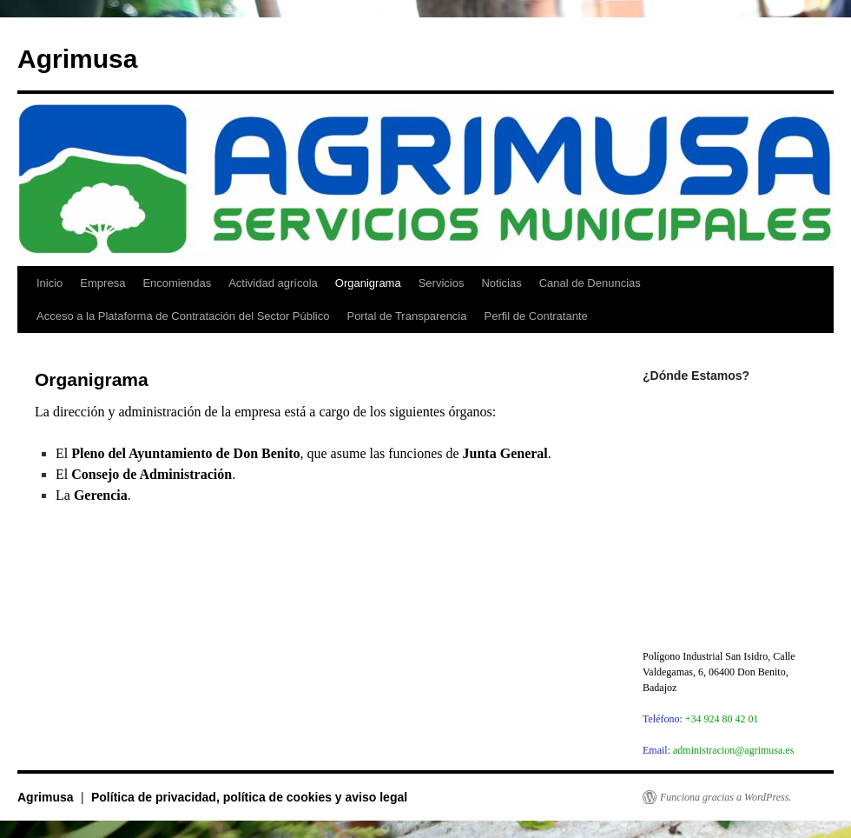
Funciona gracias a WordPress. (725, 797)
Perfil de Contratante (536, 316)
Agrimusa (77, 58)
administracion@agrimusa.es (733, 750)
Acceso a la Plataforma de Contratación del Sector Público (182, 316)
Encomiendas (176, 282)
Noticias (501, 282)
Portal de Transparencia (406, 316)
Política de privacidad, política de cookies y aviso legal (249, 797)
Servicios (442, 282)
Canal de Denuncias (590, 282)
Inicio (49, 282)
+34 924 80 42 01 (722, 719)
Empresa (102, 282)
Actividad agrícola (273, 282)
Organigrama (368, 282)
